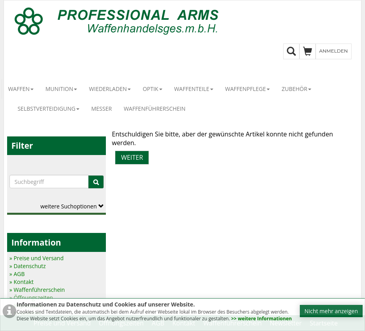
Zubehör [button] (296, 89)
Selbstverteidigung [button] (48, 108)
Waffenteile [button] (193, 89)
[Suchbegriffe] (48, 181)
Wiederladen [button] (110, 89)
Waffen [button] (21, 89)
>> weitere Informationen (261, 318)
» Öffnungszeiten (31, 297)
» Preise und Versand (36, 258)
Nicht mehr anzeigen (331, 311)
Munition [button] (61, 89)
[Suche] (96, 182)
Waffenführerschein (154, 108)
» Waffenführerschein (37, 289)
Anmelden (333, 51)
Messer (101, 108)
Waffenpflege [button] (247, 89)
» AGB (17, 274)
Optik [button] (152, 89)
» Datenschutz (27, 266)
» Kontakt (21, 282)
